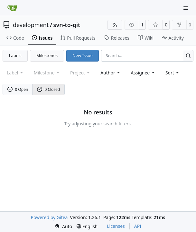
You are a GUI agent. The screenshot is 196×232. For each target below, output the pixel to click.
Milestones (47, 55)
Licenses (116, 226)
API (137, 226)
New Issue (82, 55)
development (31, 25)
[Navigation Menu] (186, 8)
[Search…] (188, 55)
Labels (15, 55)
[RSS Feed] (114, 25)
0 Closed (48, 89)
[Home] (12, 8)
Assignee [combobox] (143, 73)
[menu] (172, 72)
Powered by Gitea (49, 217)
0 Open (17, 89)
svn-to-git (66, 25)
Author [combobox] (110, 73)
